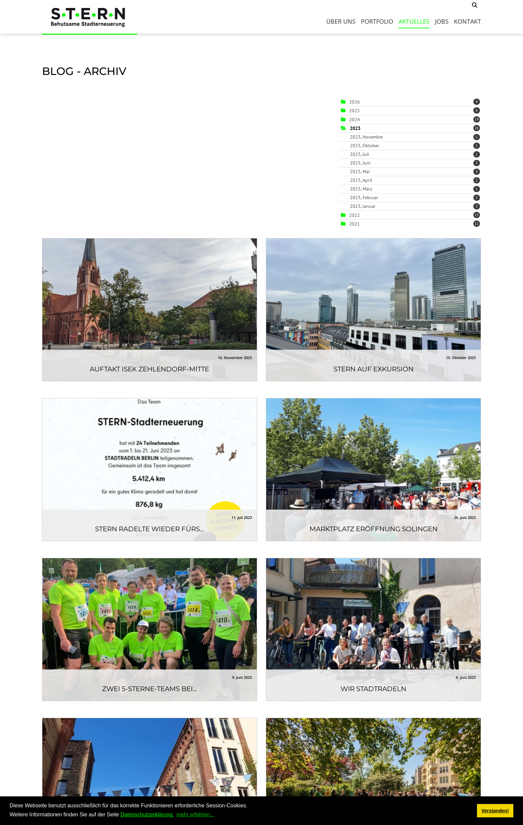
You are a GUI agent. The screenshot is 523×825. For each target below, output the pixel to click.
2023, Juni (415, 163)
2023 (355, 128)
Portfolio (377, 21)
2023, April (415, 180)
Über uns (341, 21)
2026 (354, 102)
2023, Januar (415, 206)
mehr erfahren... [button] (195, 814)
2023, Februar (415, 198)
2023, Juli (415, 154)
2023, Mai (415, 172)
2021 (354, 224)
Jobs (442, 21)
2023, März (415, 189)
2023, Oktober (415, 146)
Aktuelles (414, 21)
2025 (354, 111)
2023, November (415, 137)
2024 (354, 120)
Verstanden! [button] (495, 810)
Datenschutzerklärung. (147, 814)
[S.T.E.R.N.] (89, 17)
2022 (354, 215)
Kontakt (467, 21)
